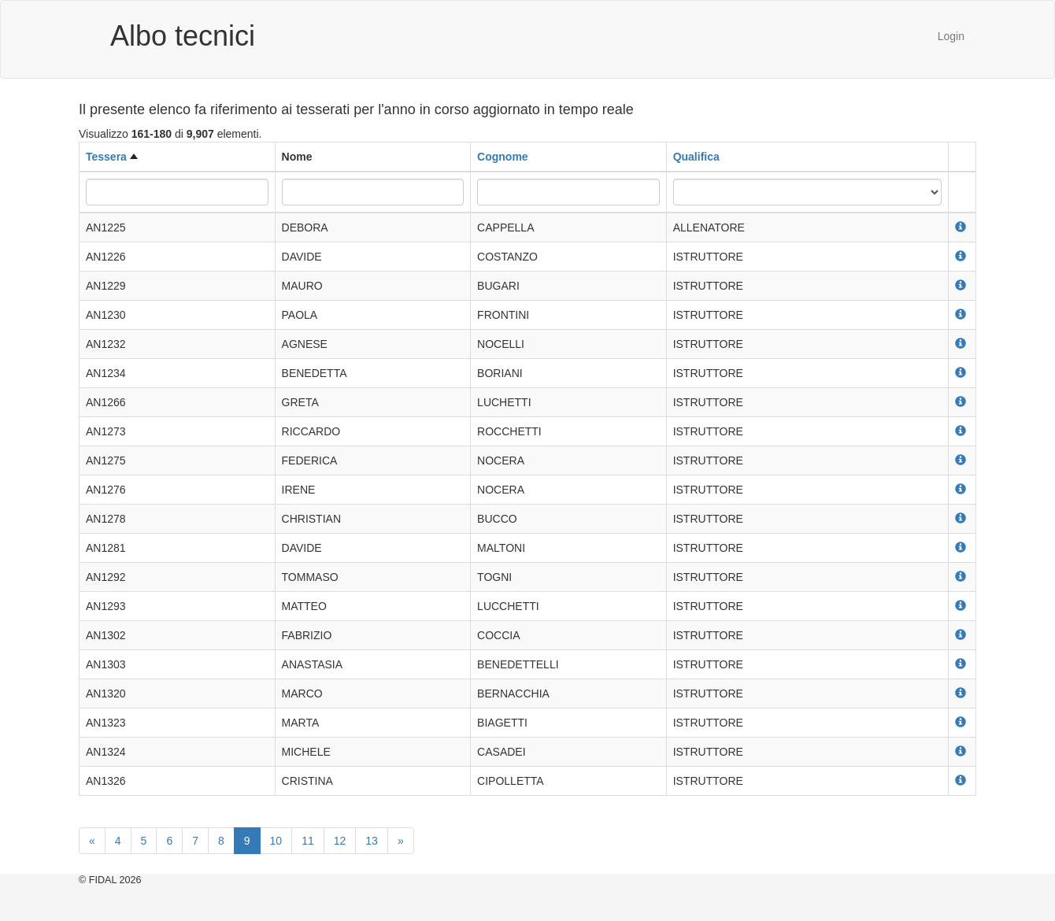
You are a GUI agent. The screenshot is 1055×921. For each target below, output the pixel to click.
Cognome (502, 156)
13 (371, 840)
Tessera (106, 156)
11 (308, 840)
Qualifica (696, 156)
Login (951, 36)
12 (340, 840)
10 (276, 840)
